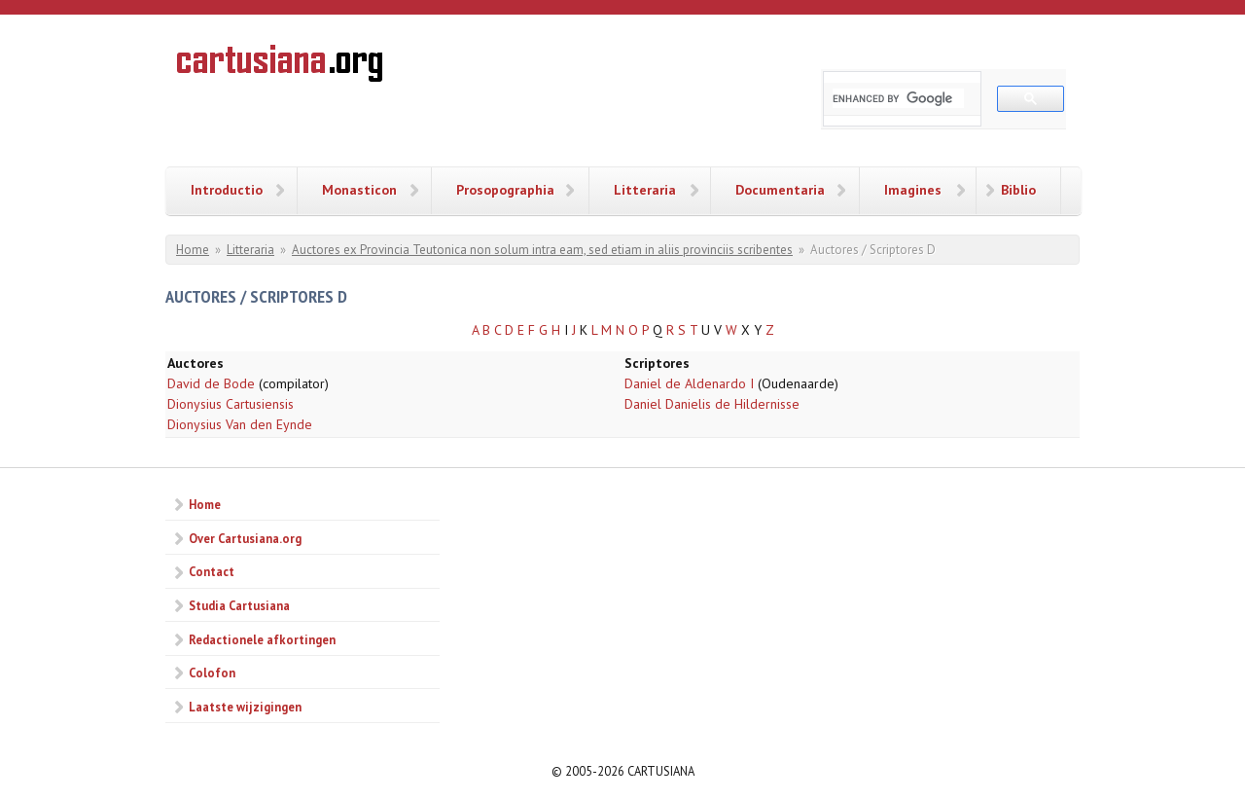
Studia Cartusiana (239, 605)
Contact (211, 571)
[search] (898, 98)
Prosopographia (505, 190)
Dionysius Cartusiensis (230, 404)
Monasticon (359, 190)
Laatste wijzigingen (245, 706)
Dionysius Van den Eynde (239, 424)
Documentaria (780, 190)
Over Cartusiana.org (245, 538)
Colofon (212, 672)
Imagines (913, 190)
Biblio (1018, 190)
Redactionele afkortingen (262, 639)
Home (192, 249)
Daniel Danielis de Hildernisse (712, 404)
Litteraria (645, 190)
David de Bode (211, 383)
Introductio (227, 190)
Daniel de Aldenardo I (689, 383)
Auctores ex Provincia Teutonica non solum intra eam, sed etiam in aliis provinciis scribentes (542, 249)
